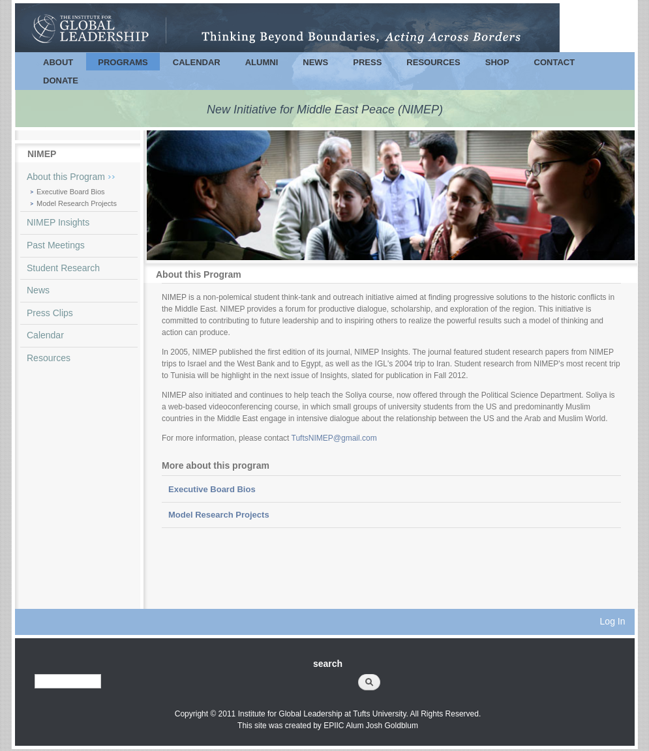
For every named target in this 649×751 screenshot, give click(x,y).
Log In (613, 621)
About (58, 62)
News (315, 62)
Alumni (262, 62)
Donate (60, 80)
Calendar (196, 62)
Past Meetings (56, 245)
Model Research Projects (77, 203)
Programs (123, 62)
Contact (554, 62)
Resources (433, 62)
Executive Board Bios (71, 192)
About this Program (66, 176)
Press (367, 62)
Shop (497, 62)
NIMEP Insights (58, 222)
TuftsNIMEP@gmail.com (334, 438)
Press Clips (50, 313)
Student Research (63, 268)
